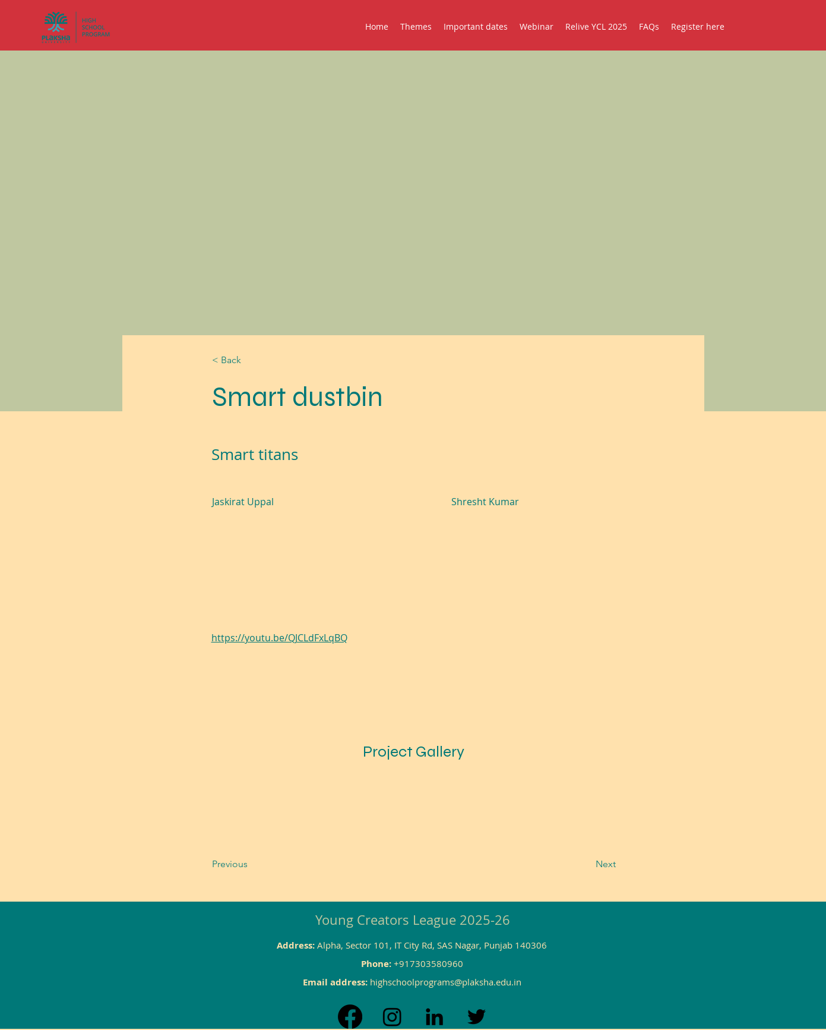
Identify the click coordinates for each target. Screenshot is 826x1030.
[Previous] (260, 864)
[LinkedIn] (434, 1016)
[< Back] (251, 360)
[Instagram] (392, 1016)
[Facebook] (350, 1016)
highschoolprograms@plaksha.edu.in (445, 982)
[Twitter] (476, 1016)
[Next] (576, 864)
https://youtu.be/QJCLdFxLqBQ (279, 637)
